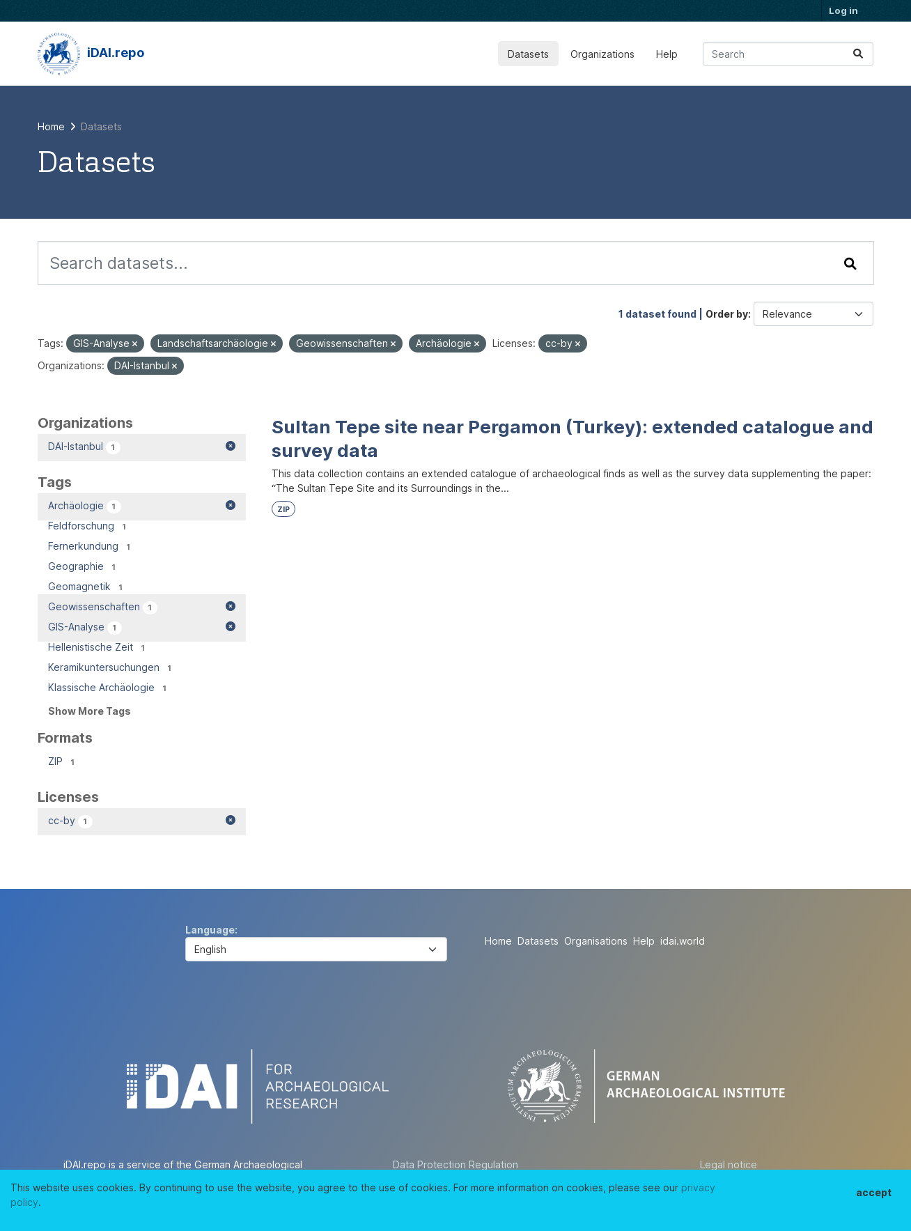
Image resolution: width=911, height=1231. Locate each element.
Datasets (528, 54)
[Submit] (858, 54)
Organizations (602, 54)
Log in (843, 10)
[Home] (51, 126)
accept (873, 1192)
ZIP (283, 509)
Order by (727, 314)
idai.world (682, 941)
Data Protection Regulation (455, 1164)
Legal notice (728, 1164)
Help (667, 54)
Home (498, 941)
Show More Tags (89, 711)
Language (210, 930)
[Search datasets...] (788, 54)
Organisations (596, 941)
